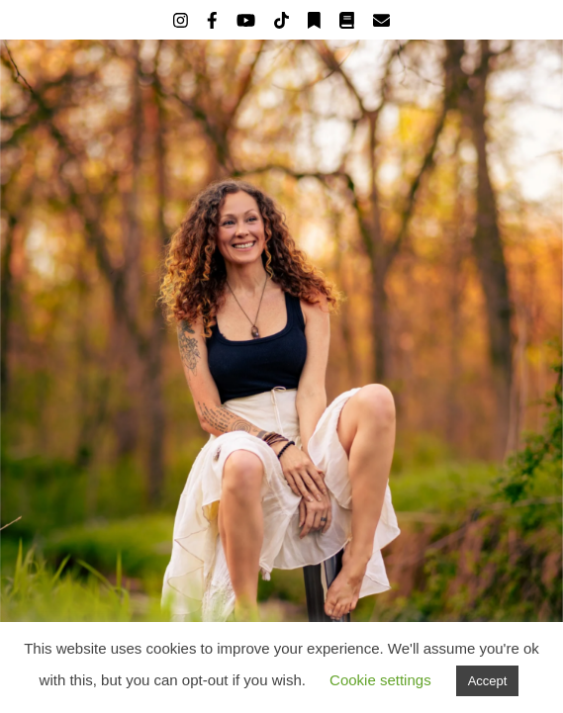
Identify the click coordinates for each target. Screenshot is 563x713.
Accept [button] (488, 680)
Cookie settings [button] (380, 679)
